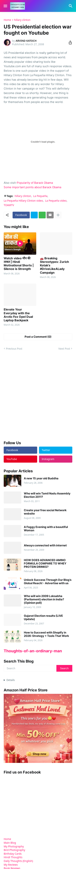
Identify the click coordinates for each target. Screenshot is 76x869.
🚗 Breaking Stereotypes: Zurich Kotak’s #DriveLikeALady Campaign (54, 265)
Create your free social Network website (45, 512)
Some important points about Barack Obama (32, 187)
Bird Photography (14, 850)
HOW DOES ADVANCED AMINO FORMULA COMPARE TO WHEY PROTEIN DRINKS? (45, 563)
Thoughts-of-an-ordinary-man (33, 651)
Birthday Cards (13, 853)
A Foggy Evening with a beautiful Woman (46, 528)
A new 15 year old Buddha (41, 478)
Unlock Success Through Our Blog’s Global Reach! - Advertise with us (47, 581)
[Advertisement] (38, 395)
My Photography (14, 846)
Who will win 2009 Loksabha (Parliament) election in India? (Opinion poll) (44, 599)
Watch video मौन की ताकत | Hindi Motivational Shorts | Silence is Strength (19, 264)
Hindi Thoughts (13, 857)
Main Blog (10, 842)
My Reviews (11, 864)
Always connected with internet (45, 545)
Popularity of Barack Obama (35, 182)
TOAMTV (9, 205)
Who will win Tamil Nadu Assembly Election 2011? (47, 495)
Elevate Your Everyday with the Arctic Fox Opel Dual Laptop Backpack (18, 315)
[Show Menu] (5, 6)
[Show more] (58, 215)
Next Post (64, 348)
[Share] (69, 42)
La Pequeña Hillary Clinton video (23, 200)
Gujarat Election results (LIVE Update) (43, 617)
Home (7, 20)
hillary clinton (22, 20)
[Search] (71, 6)
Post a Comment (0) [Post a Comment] (38, 336)
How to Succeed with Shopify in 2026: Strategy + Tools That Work (46, 634)
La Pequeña (40, 196)
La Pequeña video (56, 200)
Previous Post (14, 348)
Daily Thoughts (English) (18, 861)
